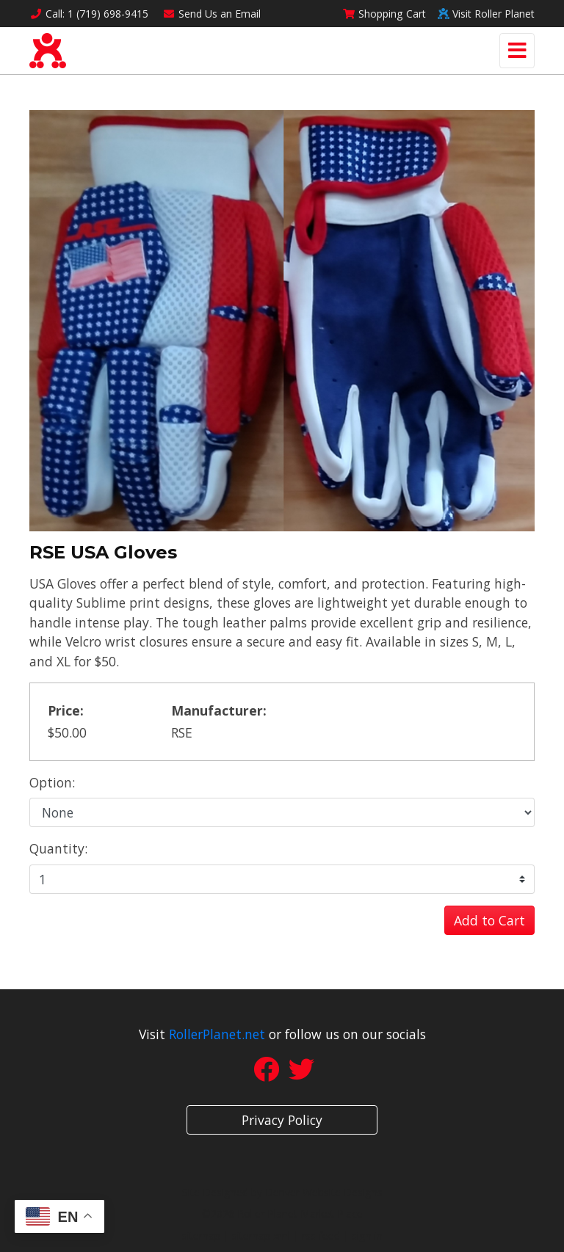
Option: (52, 782)
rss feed (321, 1235)
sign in (367, 1235)
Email (212, 14)
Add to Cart (489, 920)
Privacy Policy (282, 1120)
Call (88, 14)
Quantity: (58, 848)
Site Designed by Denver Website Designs (282, 1192)
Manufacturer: (219, 710)
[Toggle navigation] (517, 50)
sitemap (201, 1235)
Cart (384, 14)
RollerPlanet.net (217, 1034)
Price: (66, 710)
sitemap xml (261, 1235)
